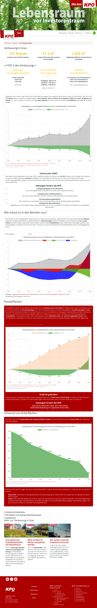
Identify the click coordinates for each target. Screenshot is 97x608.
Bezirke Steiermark (61, 595)
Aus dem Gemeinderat (81, 593)
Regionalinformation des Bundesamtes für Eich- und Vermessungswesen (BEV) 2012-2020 (40, 294)
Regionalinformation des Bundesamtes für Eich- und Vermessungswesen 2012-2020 (33, 163)
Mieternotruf (79, 591)
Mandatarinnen (60, 593)
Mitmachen (63, 33)
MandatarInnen (80, 596)
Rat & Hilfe (78, 589)
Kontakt (71, 33)
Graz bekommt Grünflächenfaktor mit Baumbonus (14, 542)
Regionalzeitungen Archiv (63, 598)
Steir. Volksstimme (61, 599)
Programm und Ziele (59, 604)
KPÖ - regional (57, 591)
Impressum (34, 594)
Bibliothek (59, 601)
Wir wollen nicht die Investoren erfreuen (59, 541)
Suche (34, 598)
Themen (88, 33)
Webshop (56, 603)
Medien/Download (58, 596)
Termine (56, 590)
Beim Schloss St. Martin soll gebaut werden (36, 542)
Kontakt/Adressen (80, 597)
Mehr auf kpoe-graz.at (80, 586)
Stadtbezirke (79, 594)
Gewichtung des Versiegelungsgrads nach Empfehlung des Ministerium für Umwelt (26, 165)
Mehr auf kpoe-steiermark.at (56, 587)
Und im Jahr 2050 (48, 173)
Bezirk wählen (9, 234)
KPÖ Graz (78, 33)
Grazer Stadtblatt (80, 599)
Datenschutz (34, 590)
